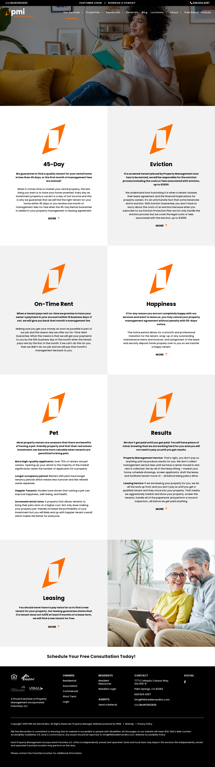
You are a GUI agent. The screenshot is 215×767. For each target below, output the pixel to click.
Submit (134, 73)
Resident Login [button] (107, 689)
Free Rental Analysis (198, 12)
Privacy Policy (145, 723)
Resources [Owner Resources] (113, 12)
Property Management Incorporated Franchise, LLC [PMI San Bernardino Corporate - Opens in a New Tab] (29, 702)
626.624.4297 (201, 3)
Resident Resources (104, 682)
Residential (69, 680)
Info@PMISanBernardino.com (152, 699)
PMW (118, 723)
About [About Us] (174, 12)
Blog (144, 12)
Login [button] (66, 701)
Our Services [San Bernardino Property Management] (71, 12)
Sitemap (129, 723)
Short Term (69, 696)
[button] (185, 682)
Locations (157, 12)
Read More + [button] (53, 218)
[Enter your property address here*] (96, 73)
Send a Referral (107, 704)
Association (70, 686)
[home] (19, 12)
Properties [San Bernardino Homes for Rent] (93, 12)
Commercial (70, 691)
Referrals (132, 12)
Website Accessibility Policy (150, 734)
